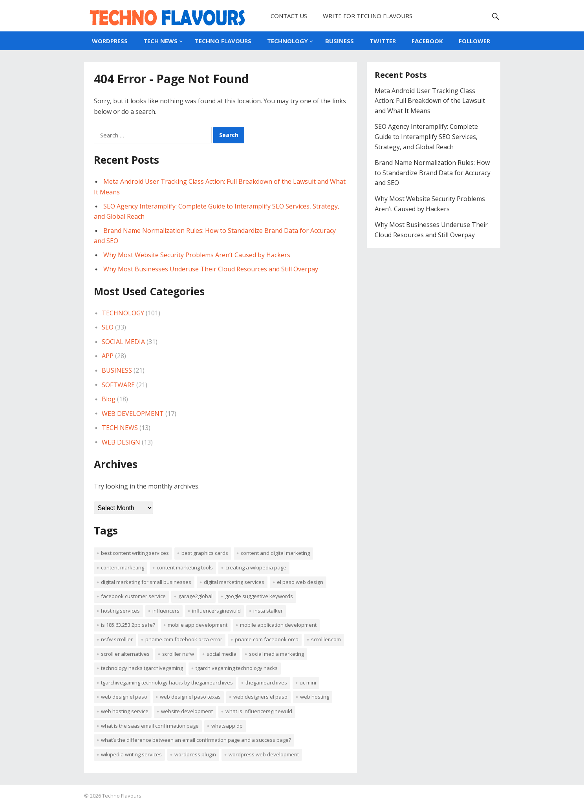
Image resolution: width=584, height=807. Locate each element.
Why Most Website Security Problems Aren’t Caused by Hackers (196, 255)
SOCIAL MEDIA (123, 341)
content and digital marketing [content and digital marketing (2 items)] (275, 552)
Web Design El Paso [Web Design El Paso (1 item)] (124, 696)
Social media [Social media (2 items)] (221, 653)
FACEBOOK (427, 41)
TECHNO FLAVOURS (223, 41)
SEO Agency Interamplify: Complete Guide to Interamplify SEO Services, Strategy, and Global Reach (426, 136)
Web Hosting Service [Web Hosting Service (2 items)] (124, 711)
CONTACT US (289, 16)
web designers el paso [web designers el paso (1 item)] (260, 696)
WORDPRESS (110, 41)
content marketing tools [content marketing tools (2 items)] (185, 567)
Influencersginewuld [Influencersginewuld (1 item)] (216, 610)
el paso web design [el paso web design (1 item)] (300, 582)
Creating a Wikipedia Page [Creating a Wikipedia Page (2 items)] (255, 567)
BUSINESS (339, 41)
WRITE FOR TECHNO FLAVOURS (367, 16)
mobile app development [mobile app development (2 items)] (197, 624)
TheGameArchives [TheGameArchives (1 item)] (266, 682)
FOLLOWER (474, 41)
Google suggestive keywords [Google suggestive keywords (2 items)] (259, 596)
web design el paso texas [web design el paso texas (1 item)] (190, 696)
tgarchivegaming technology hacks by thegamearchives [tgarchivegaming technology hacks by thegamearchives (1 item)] (167, 682)
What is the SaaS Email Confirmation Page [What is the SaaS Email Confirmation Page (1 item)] (150, 725)
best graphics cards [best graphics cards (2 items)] (204, 552)
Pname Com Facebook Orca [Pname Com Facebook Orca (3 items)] (266, 639)
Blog (108, 399)
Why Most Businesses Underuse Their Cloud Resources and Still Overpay (210, 269)
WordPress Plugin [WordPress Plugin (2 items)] (195, 754)
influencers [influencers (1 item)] (165, 610)
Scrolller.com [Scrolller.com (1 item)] (326, 639)
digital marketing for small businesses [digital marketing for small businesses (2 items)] (146, 582)
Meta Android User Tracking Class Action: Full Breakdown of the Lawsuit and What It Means (430, 100)
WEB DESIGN (121, 442)
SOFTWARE (118, 385)
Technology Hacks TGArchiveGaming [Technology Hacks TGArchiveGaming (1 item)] (142, 668)
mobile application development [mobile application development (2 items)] (278, 624)
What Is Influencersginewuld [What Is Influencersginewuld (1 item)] (258, 711)
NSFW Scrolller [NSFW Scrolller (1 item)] (117, 639)
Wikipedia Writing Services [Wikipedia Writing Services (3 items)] (131, 754)
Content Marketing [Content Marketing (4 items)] (122, 567)
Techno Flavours (121, 795)
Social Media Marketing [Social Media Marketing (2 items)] (276, 653)
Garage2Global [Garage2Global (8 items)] (195, 596)
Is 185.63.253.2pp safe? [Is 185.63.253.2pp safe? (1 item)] (128, 624)
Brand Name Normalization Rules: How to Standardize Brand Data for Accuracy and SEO (433, 172)
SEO (108, 327)
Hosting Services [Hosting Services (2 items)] (120, 610)
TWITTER (383, 41)
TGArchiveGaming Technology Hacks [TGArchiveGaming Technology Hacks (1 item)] (237, 668)
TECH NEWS (160, 41)
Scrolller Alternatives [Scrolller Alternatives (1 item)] (125, 653)
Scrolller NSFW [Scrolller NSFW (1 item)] (178, 653)
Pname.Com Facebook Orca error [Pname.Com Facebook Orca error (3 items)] (183, 639)
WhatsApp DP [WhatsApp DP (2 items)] (227, 725)
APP (108, 355)
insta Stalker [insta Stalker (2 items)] (268, 610)
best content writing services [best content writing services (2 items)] (135, 552)
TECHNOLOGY (287, 41)
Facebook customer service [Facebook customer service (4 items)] (133, 596)
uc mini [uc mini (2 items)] (308, 682)
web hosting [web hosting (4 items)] (314, 696)
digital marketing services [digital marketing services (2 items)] (234, 582)
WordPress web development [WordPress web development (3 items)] (264, 754)
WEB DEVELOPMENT (133, 413)
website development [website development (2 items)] (187, 711)
